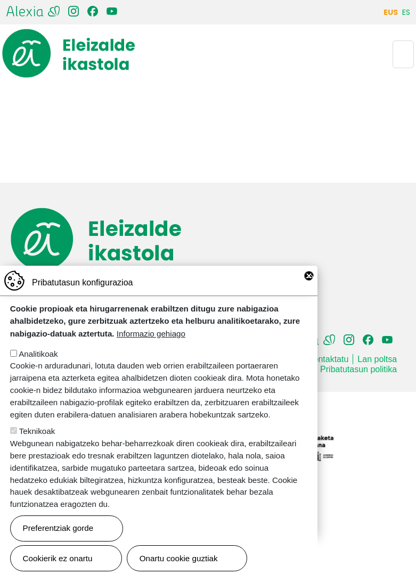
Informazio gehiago (151, 348)
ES (406, 12)
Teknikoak (37, 445)
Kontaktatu (328, 359)
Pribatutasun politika (358, 369)
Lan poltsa (377, 359)
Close (309, 290)
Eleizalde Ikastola (68, 38)
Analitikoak (38, 368)
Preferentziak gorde (58, 543)
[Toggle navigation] (403, 54)
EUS (391, 12)
